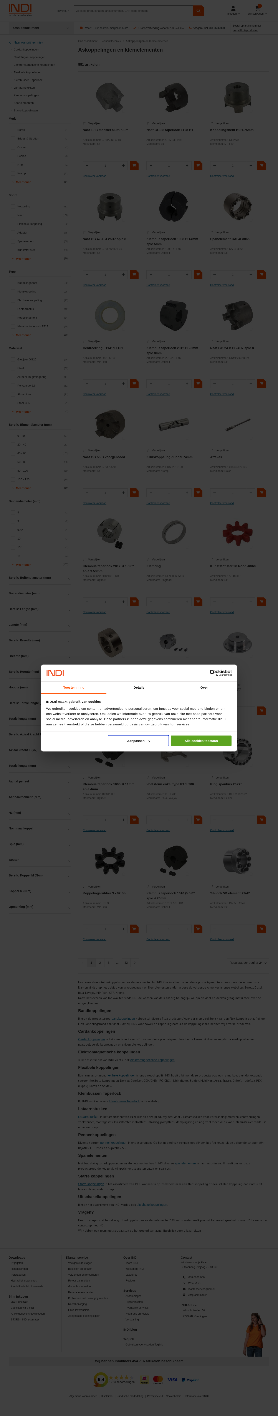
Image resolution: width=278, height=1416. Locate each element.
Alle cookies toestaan (201, 741)
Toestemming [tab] (73, 687)
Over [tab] (204, 687)
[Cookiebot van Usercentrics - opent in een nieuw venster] (213, 673)
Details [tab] (139, 687)
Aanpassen (138, 741)
